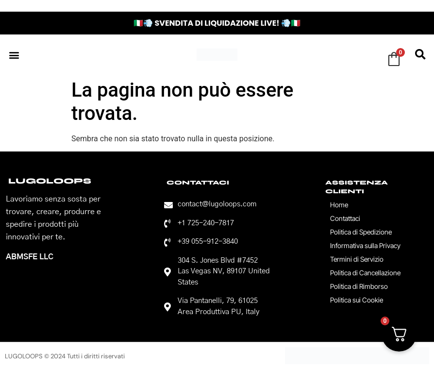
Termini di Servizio (357, 259)
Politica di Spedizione (361, 232)
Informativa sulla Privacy (365, 245)
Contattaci (345, 218)
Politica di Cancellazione (365, 272)
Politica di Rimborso (359, 286)
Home (339, 205)
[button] (14, 55)
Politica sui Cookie (356, 300)
